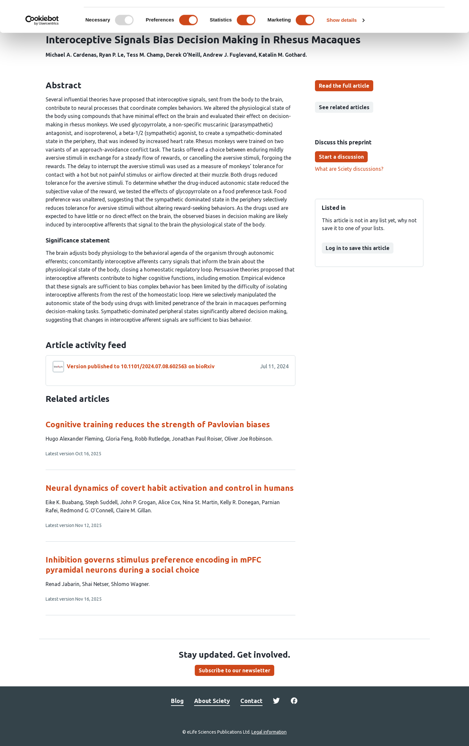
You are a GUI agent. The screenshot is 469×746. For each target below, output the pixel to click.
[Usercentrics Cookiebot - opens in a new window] (42, 50)
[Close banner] (459, 10)
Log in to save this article (358, 248)
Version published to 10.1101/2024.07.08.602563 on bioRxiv (141, 366)
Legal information (269, 732)
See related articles (344, 107)
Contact (251, 700)
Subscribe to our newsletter (234, 670)
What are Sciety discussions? (349, 169)
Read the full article (344, 86)
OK (398, 16)
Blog (177, 700)
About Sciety (212, 700)
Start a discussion (341, 157)
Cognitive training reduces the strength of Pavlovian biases (158, 424)
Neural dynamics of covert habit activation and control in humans (170, 488)
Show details (342, 50)
